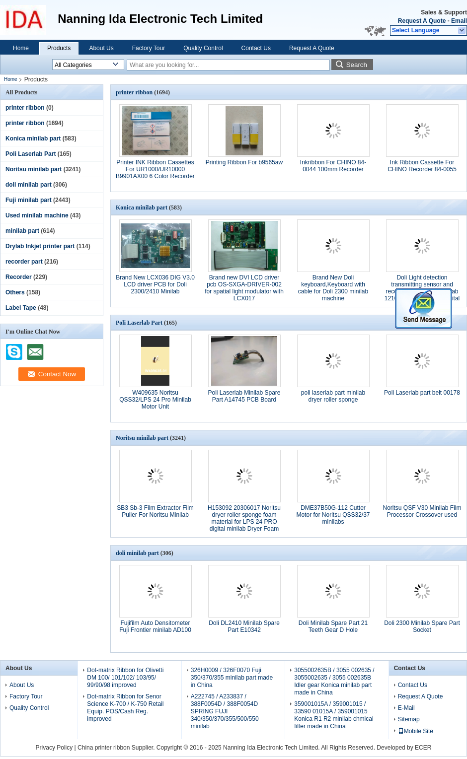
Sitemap (409, 719)
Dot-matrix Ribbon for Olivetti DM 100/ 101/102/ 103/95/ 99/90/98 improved (125, 678)
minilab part (22, 230)
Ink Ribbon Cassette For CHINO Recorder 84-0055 (422, 166)
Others (15, 292)
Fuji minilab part (28, 200)
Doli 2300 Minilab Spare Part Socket (422, 626)
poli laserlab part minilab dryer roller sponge (333, 396)
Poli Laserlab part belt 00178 (422, 392)
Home (21, 48)
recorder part (24, 261)
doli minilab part (28, 184)
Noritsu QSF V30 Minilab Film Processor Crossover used (422, 511)
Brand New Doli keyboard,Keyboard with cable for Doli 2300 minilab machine (333, 288)
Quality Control (203, 48)
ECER (423, 747)
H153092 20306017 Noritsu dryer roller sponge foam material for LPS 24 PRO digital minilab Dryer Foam (244, 518)
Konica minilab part (33, 138)
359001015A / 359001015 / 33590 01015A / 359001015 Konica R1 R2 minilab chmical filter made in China (333, 715)
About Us (101, 48)
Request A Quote (422, 20)
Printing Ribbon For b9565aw (244, 162)
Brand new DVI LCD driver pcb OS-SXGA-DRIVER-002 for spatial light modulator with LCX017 (244, 288)
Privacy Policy (54, 747)
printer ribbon (25, 107)
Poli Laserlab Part (30, 153)
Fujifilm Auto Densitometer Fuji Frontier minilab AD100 (155, 626)
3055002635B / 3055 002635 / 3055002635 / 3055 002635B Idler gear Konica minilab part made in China (334, 681)
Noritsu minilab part (33, 169)
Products (59, 48)
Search (356, 65)
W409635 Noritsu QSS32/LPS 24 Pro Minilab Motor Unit (155, 399)
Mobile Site (415, 731)
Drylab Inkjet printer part (40, 246)
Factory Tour (148, 48)
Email (459, 20)
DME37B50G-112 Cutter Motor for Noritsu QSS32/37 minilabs (333, 514)
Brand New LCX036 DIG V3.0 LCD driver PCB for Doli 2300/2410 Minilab (155, 284)
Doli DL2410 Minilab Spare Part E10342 (244, 626)
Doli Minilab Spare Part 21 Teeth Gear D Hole (333, 626)
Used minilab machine (37, 215)
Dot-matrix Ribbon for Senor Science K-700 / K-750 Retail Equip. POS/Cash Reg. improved (125, 707)
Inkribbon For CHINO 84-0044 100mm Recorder (333, 166)
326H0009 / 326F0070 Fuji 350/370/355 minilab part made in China (232, 678)
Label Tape (20, 307)
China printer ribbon (104, 747)
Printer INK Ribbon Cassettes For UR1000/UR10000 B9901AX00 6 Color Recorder (155, 169)
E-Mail (406, 707)
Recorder (18, 277)
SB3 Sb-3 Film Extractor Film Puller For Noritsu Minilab (155, 511)
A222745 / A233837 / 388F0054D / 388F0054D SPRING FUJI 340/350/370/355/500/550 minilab (225, 711)
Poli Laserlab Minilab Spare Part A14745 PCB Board (244, 396)
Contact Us (256, 48)
